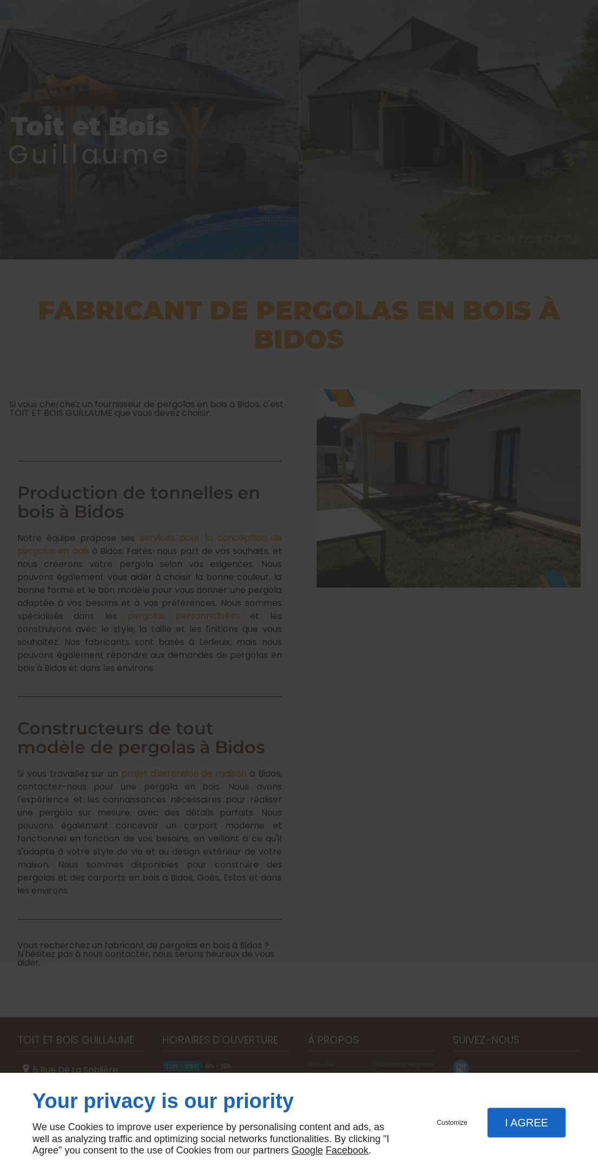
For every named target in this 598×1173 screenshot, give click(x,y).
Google (307, 1150)
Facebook (347, 1150)
